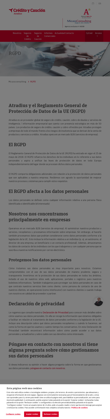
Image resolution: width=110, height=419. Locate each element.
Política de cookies (79, 408)
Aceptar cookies (32, 414)
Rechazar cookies (50, 414)
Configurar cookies (13, 414)
